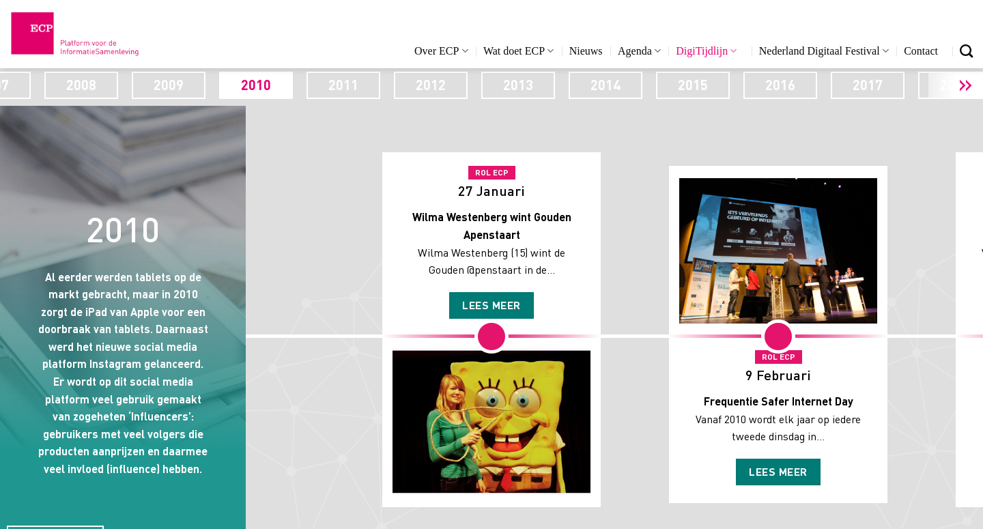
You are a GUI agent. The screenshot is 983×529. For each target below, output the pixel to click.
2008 (184, 85)
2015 (795, 85)
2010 (358, 85)
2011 (446, 85)
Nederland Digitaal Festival (824, 50)
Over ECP (441, 50)
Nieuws (586, 51)
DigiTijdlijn (706, 50)
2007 (96, 85)
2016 (883, 85)
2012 (533, 85)
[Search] (966, 51)
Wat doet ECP (518, 50)
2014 (708, 85)
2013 (621, 85)
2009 (271, 85)
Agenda (639, 50)
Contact (921, 51)
